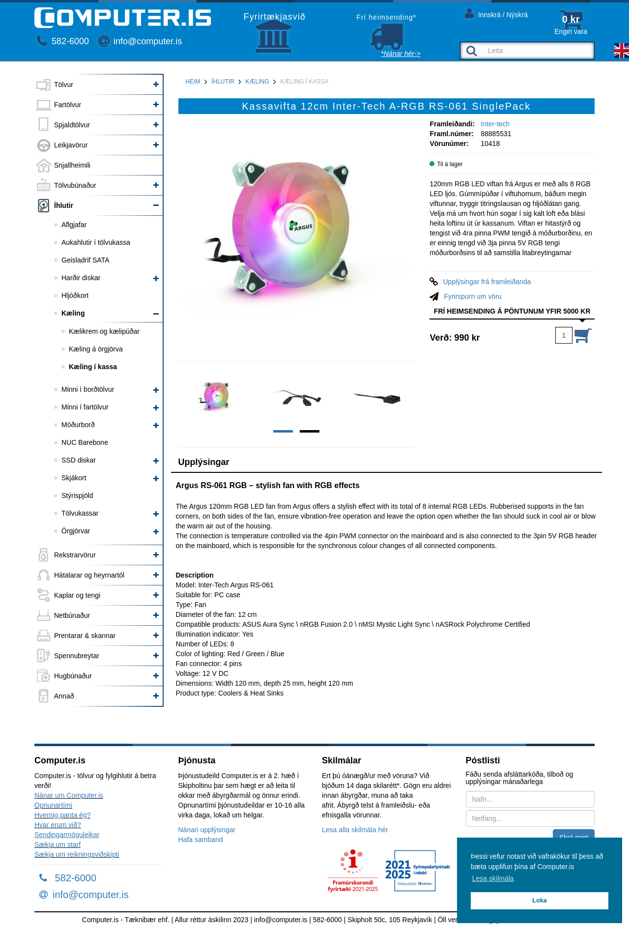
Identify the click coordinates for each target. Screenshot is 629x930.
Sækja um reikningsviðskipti (76, 854)
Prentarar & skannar (84, 635)
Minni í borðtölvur (87, 389)
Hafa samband (200, 839)
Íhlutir (63, 205)
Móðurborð (78, 425)
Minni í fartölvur (85, 407)
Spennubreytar (76, 656)
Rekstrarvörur (75, 555)
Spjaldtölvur (72, 125)
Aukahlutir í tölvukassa (95, 242)
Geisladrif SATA (85, 260)
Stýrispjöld (77, 495)
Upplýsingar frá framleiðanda (487, 282)
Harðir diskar (80, 278)
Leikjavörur (70, 145)
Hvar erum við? (57, 825)
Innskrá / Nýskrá (496, 13)
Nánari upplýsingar (207, 830)
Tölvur (63, 84)
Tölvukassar (79, 513)
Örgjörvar (75, 531)
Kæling (73, 313)
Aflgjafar (73, 225)
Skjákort (73, 478)
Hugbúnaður (73, 676)
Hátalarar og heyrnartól (89, 575)
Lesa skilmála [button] (493, 878)
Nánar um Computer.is (68, 795)
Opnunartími (53, 805)
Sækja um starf (57, 844)
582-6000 (63, 41)
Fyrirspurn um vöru (472, 296)
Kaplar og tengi (77, 595)
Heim (193, 81)
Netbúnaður (72, 615)
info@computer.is (140, 41)
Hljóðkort (74, 295)
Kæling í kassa (93, 367)
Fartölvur (67, 105)
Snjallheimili (72, 165)
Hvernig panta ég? (62, 815)
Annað (64, 696)
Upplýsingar (203, 462)
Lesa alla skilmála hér (355, 830)
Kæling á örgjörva (96, 349)
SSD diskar (78, 460)
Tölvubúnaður (75, 185)
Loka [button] (539, 900)
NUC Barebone (84, 442)
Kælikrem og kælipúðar (104, 331)
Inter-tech (495, 124)
